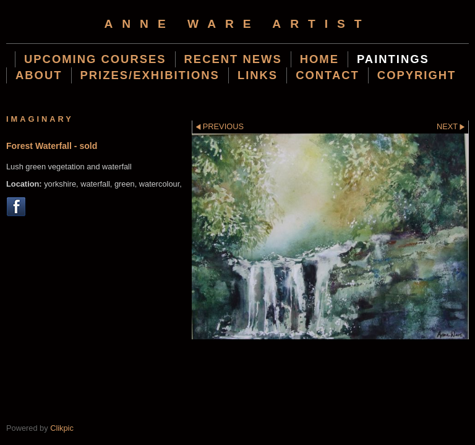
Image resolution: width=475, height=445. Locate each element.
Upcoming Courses (95, 59)
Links (258, 75)
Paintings (393, 59)
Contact (327, 75)
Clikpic (62, 428)
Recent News (233, 59)
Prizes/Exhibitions (150, 75)
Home (319, 59)
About (38, 75)
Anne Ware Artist (237, 23)
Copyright (416, 75)
